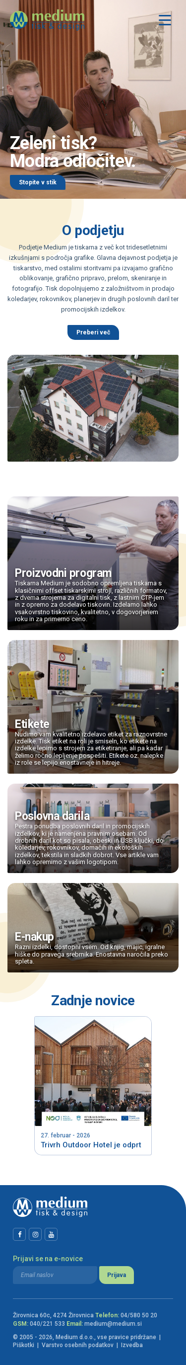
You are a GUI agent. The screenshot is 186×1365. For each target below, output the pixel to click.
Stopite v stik (38, 182)
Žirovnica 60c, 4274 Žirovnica (53, 1315)
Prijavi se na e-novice (48, 1259)
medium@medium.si (113, 1323)
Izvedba (132, 1345)
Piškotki (23, 1345)
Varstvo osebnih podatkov (78, 1345)
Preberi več (93, 332)
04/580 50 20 (139, 1315)
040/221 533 (47, 1323)
